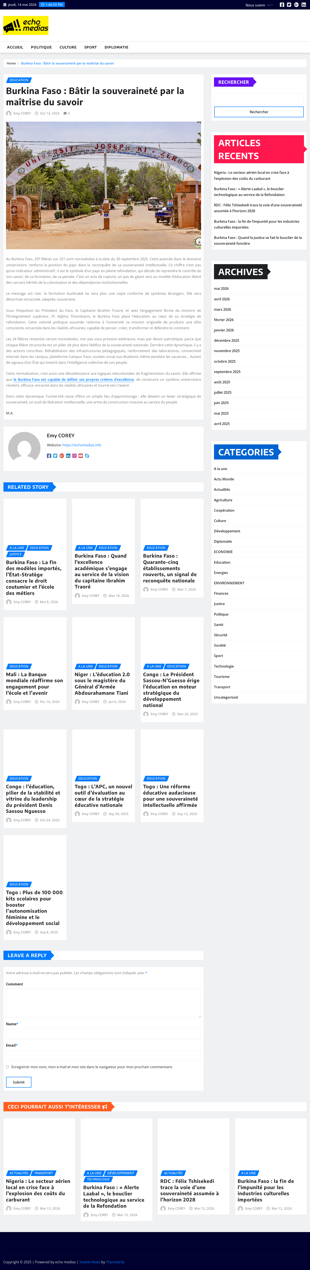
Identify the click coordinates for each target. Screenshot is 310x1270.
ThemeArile (115, 1262)
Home (11, 65)
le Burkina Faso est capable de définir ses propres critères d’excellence (74, 466)
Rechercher (233, 94)
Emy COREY (22, 200)
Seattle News (89, 1262)
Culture (68, 47)
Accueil (15, 47)
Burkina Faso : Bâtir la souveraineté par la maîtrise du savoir (67, 65)
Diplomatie (117, 47)
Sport (90, 47)
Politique (41, 47)
